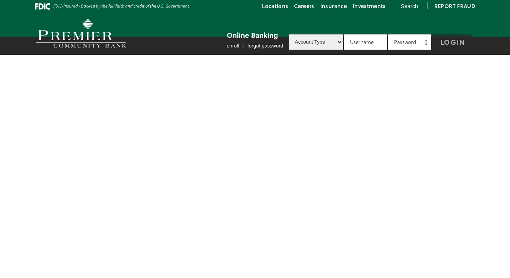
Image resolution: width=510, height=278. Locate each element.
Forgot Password (266, 46)
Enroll (233, 46)
